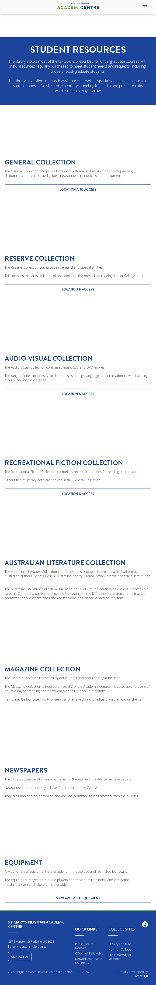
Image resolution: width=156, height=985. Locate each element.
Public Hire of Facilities (84, 946)
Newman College (119, 949)
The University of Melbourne (119, 957)
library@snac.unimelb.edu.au (27, 947)
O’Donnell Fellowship (89, 953)
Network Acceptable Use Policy (88, 961)
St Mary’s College (119, 944)
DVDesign (141, 976)
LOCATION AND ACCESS (78, 189)
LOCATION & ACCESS (78, 289)
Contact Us (19, 957)
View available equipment (78, 898)
